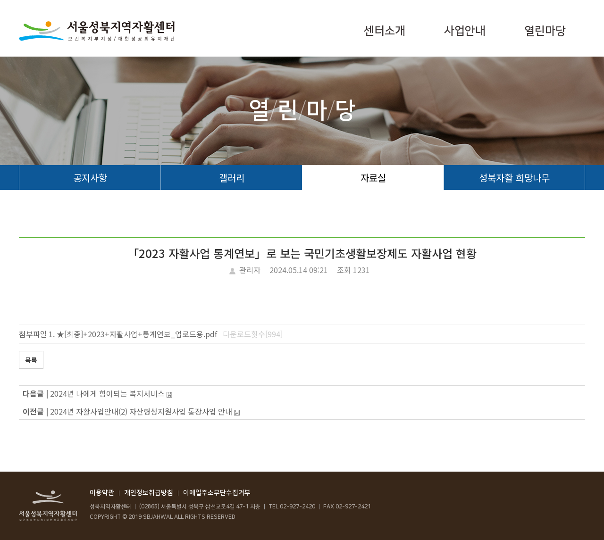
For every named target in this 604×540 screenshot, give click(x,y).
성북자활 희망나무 (514, 177)
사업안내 (465, 31)
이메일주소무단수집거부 (217, 493)
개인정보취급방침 (148, 493)
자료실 (373, 177)
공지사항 (90, 177)
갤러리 (231, 177)
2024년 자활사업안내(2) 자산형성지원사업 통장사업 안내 (141, 411)
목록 (31, 360)
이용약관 (102, 493)
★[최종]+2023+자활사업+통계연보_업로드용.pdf (137, 334)
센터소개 (384, 31)
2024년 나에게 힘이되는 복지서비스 (107, 393)
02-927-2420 (297, 507)
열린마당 (545, 31)
